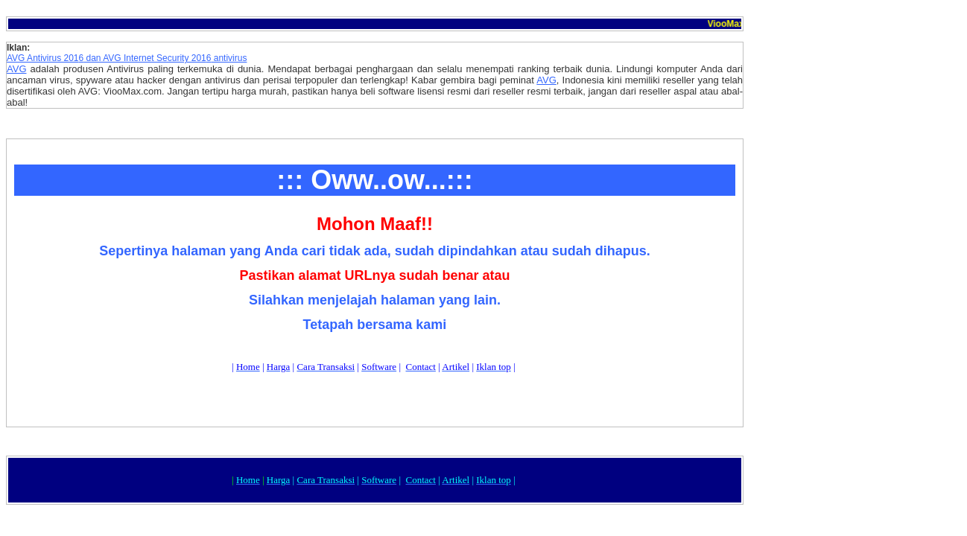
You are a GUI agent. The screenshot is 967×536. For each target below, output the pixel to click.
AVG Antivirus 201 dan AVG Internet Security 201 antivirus (127, 58)
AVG (17, 68)
